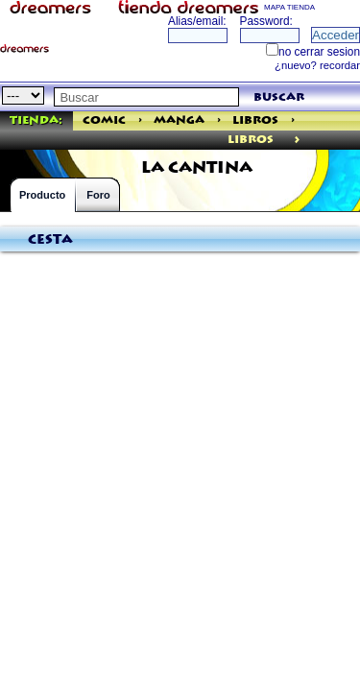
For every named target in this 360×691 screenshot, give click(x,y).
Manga (179, 120)
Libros (255, 120)
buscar (278, 97)
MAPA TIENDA (289, 7)
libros (251, 139)
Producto (42, 195)
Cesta (50, 240)
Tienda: (36, 120)
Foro (97, 195)
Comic (104, 120)
